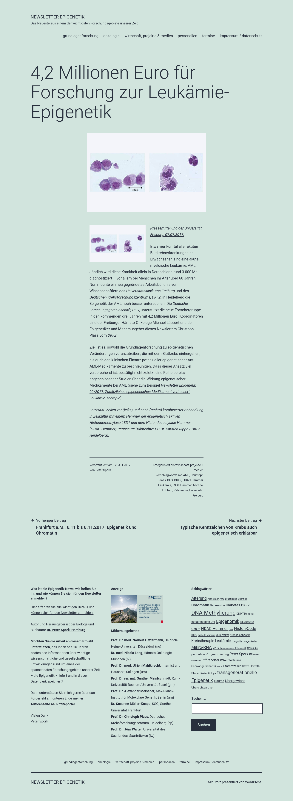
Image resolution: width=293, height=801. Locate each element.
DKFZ (177, 480)
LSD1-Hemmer (182, 485)
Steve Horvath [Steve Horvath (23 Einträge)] (251, 666)
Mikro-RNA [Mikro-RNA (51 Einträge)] (201, 647)
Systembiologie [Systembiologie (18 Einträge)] (208, 673)
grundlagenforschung (80, 36)
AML (186, 475)
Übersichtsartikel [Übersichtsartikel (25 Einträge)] (202, 687)
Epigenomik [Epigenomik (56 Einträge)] (227, 621)
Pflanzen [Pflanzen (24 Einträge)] (254, 654)
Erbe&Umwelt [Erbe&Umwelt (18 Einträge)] (247, 622)
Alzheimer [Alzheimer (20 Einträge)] (213, 598)
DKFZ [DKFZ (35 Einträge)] (245, 605)
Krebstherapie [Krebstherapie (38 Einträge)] (202, 641)
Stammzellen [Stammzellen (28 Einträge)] (232, 666)
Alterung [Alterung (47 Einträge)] (199, 598)
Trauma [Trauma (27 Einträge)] (219, 681)
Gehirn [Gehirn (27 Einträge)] (195, 629)
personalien (187, 36)
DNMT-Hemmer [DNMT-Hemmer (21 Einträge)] (245, 613)
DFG (170, 480)
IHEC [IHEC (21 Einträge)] (194, 634)
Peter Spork (103, 470)
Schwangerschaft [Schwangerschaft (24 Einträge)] (202, 666)
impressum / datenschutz (241, 36)
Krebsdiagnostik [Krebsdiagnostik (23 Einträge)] (240, 635)
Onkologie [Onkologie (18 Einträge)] (252, 648)
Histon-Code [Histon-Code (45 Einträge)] (245, 628)
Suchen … (198, 698)
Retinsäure (181, 490)
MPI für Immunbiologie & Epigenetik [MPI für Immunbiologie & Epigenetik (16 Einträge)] (229, 648)
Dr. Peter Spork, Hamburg (66, 630)
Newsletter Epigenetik (58, 17)
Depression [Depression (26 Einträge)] (217, 605)
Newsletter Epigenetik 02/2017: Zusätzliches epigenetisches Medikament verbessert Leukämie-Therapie (143, 391)
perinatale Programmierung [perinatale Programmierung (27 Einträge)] (210, 654)
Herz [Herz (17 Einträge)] (231, 629)
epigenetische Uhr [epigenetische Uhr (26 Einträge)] (203, 622)
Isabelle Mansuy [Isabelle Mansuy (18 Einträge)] (206, 635)
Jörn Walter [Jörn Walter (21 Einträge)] (222, 634)
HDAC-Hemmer (193, 480)
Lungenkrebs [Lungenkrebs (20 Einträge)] (250, 641)
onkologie (111, 36)
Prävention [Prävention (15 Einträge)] (196, 660)
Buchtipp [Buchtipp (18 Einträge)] (242, 598)
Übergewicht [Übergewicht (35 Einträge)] (235, 681)
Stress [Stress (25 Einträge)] (195, 673)
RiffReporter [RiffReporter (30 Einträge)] (210, 660)
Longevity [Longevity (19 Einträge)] (237, 641)
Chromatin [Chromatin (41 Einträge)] (200, 605)
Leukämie (164, 485)
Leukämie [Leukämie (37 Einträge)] (223, 641)
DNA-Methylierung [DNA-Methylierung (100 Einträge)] (213, 613)
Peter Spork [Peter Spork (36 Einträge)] (239, 654)
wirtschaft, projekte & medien (148, 36)
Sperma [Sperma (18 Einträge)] (218, 666)
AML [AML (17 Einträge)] (222, 599)
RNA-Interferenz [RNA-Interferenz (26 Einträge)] (230, 660)
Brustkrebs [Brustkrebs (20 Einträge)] (231, 598)
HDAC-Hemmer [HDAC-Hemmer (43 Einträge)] (214, 628)
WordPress (253, 782)
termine (208, 36)
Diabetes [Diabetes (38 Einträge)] (233, 605)
